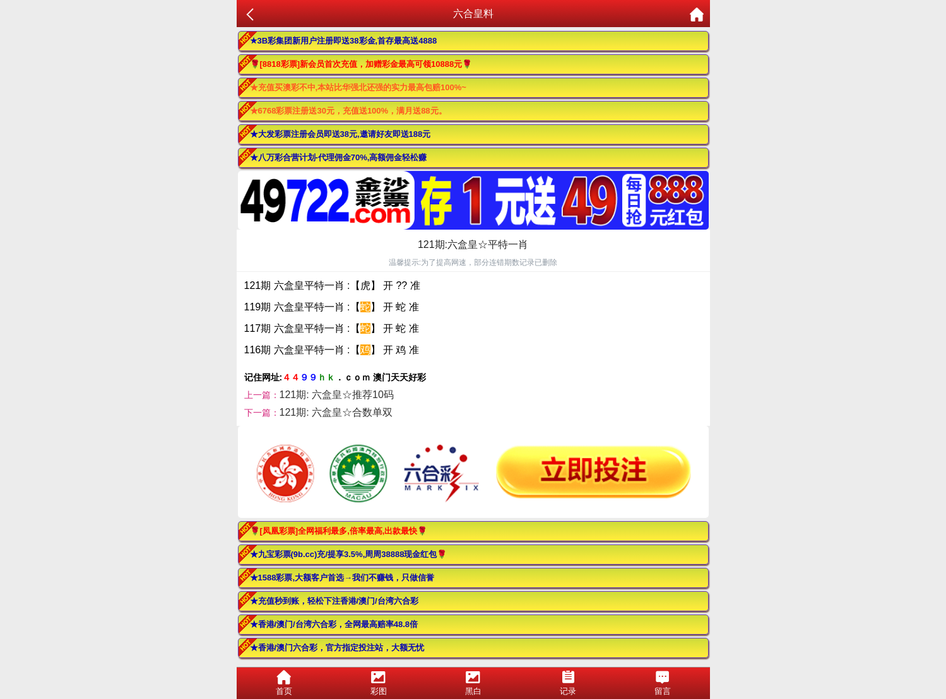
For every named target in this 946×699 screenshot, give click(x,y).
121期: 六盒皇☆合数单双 (336, 412)
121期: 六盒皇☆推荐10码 (337, 394)
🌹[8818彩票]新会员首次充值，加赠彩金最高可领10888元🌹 (361, 64)
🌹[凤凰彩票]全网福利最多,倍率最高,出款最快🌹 (339, 531)
